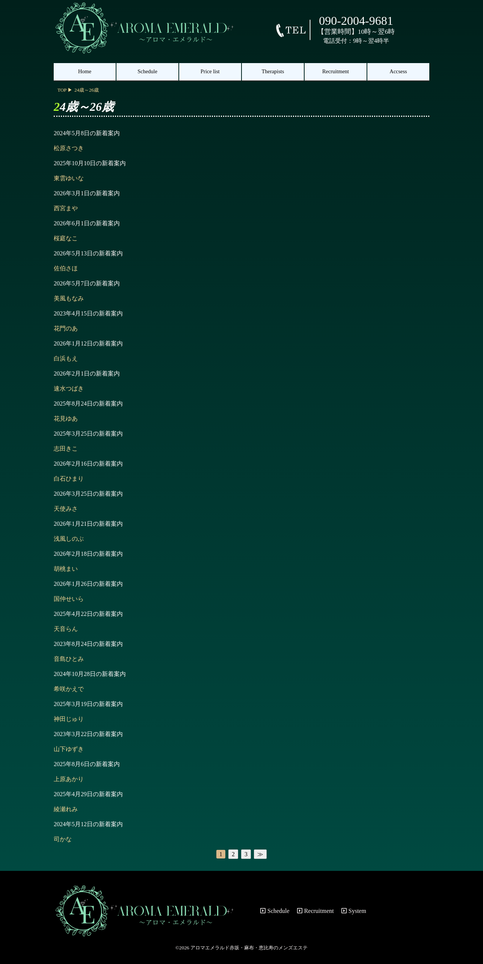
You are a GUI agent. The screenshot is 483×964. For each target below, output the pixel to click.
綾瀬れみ (66, 809)
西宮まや (66, 208)
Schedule (147, 71)
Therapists (273, 71)
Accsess (398, 71)
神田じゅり (69, 719)
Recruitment (335, 71)
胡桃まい (66, 569)
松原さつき (69, 148)
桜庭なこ (66, 238)
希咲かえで (69, 689)
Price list (210, 71)
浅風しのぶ (69, 539)
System (353, 911)
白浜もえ (66, 358)
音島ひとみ (69, 659)
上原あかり (69, 779)
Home (84, 71)
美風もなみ (69, 298)
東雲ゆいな (69, 178)
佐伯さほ (66, 268)
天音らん (66, 629)
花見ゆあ (66, 418)
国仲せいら (69, 599)
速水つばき (69, 388)
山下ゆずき (69, 749)
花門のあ (66, 328)
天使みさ (66, 508)
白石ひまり (69, 478)
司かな (63, 839)
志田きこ (66, 448)
